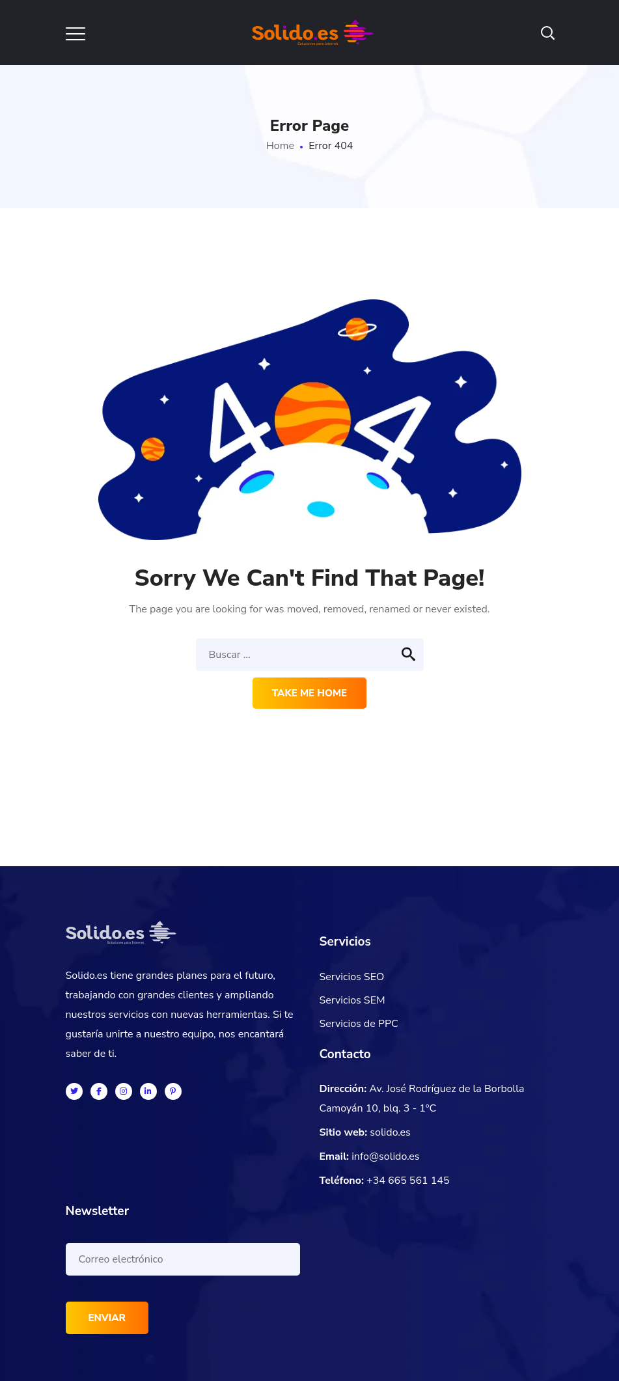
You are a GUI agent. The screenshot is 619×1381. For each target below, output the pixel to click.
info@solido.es (385, 1156)
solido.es (390, 1132)
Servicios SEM (352, 1000)
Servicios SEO (352, 977)
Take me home (309, 693)
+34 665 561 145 (408, 1180)
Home (280, 146)
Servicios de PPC (359, 1024)
